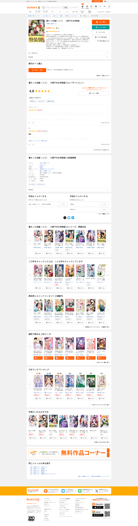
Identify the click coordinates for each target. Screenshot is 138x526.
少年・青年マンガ (37, 11)
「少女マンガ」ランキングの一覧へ (100, 404)
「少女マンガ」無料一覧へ (102, 362)
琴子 (77, 316)
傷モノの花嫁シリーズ (45, 171)
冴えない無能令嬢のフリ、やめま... (80, 314)
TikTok (45, 516)
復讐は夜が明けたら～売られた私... (69, 353)
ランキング (47, 505)
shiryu (82, 392)
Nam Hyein (99, 354)
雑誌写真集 (89, 11)
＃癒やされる (50, 101)
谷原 (40, 354)
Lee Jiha (104, 392)
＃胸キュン (33, 101)
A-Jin (87, 392)
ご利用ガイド (108, 11)
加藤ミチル (46, 392)
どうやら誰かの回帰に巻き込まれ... (59, 280)
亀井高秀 (62, 282)
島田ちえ (67, 316)
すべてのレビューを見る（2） (101, 150)
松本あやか (68, 282)
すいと (77, 282)
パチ (64, 354)
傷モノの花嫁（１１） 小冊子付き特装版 (53, 432)
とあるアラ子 (100, 282)
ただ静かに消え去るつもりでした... (101, 314)
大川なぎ (46, 316)
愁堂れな (57, 282)
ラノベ (67, 11)
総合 (30, 11)
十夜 (35, 392)
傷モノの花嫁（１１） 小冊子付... (69, 245)
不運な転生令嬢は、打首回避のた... (48, 353)
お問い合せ (62, 513)
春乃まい (78, 392)
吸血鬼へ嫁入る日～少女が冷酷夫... (69, 314)
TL (60, 11)
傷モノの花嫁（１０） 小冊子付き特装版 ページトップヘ (93, 476)
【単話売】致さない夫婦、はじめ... (90, 353)
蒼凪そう (81, 316)
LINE (45, 511)
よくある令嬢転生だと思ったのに (90, 390)
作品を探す (62, 502)
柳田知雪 (57, 354)
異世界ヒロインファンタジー (47, 169)
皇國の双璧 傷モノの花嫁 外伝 (59, 245)
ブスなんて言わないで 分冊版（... (101, 280)
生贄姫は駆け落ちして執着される (59, 353)
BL (52, 11)
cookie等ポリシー (79, 511)
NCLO (77, 354)
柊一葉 (50, 316)
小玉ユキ (88, 282)
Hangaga (82, 354)
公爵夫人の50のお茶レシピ (101, 389)
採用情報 (77, 504)
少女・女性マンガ (45, 11)
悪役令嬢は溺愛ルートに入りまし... (38, 390)
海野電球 (57, 316)
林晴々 (88, 354)
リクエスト (62, 514)
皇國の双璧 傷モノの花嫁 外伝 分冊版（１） (84, 433)
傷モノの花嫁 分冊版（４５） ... (90, 314)
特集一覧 (46, 504)
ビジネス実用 (82, 11)
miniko (61, 316)
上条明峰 (57, 247)
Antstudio (99, 392)
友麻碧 (48, 23)
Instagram (46, 514)
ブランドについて (79, 502)
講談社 (41, 167)
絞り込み (43, 7)
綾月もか (67, 392)
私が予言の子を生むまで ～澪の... (80, 245)
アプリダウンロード (64, 504)
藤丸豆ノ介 (54, 23)
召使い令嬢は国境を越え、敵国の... (38, 280)
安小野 (45, 354)
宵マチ (38, 392)
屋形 (61, 354)
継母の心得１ (93, 430)
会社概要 (77, 500)
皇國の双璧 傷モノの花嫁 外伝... (90, 245)
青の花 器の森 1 (90, 278)
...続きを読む (70, 119)
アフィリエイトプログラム (65, 516)
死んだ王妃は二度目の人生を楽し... (48, 280)
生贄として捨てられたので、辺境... (80, 390)
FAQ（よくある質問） (64, 509)
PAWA (66, 354)
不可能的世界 (51, 354)
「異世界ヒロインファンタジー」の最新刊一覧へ (96, 327)
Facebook (46, 520)
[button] (38, 253)
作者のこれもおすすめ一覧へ (102, 442)
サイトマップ (78, 513)
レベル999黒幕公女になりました (80, 352)
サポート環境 (62, 507)
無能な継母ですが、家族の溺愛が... (59, 390)
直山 (81, 282)
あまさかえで (47, 282)
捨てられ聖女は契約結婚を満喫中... (59, 314)
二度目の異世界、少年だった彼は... (69, 390)
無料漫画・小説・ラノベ (50, 502)
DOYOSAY (92, 392)
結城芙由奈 (99, 316)
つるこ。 (57, 392)
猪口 (51, 392)
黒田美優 (36, 354)
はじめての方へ (101, 11)
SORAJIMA (62, 392)
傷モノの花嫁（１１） (37, 313)
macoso (105, 316)
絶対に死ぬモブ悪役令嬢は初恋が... (38, 353)
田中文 (81, 247)
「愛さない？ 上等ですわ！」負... (80, 279)
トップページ (47, 500)
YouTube (46, 518)
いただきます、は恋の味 (69, 279)
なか (52, 282)
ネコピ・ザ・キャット (39, 282)
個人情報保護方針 (79, 507)
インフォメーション (64, 511)
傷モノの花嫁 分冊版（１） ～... (48, 245)
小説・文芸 (74, 11)
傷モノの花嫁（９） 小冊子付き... (101, 245)
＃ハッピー (41, 101)
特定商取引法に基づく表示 (81, 509)
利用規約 (77, 505)
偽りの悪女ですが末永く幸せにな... (48, 314)
